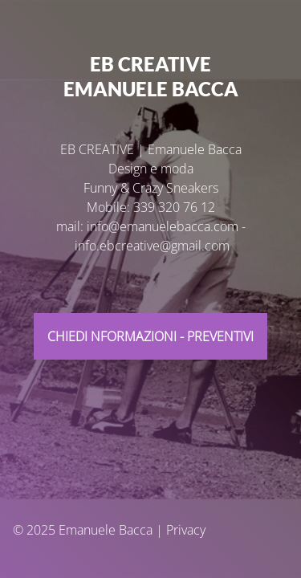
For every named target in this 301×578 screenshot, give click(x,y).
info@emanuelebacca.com (162, 226)
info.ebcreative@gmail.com (152, 245)
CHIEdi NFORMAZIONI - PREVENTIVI (150, 336)
